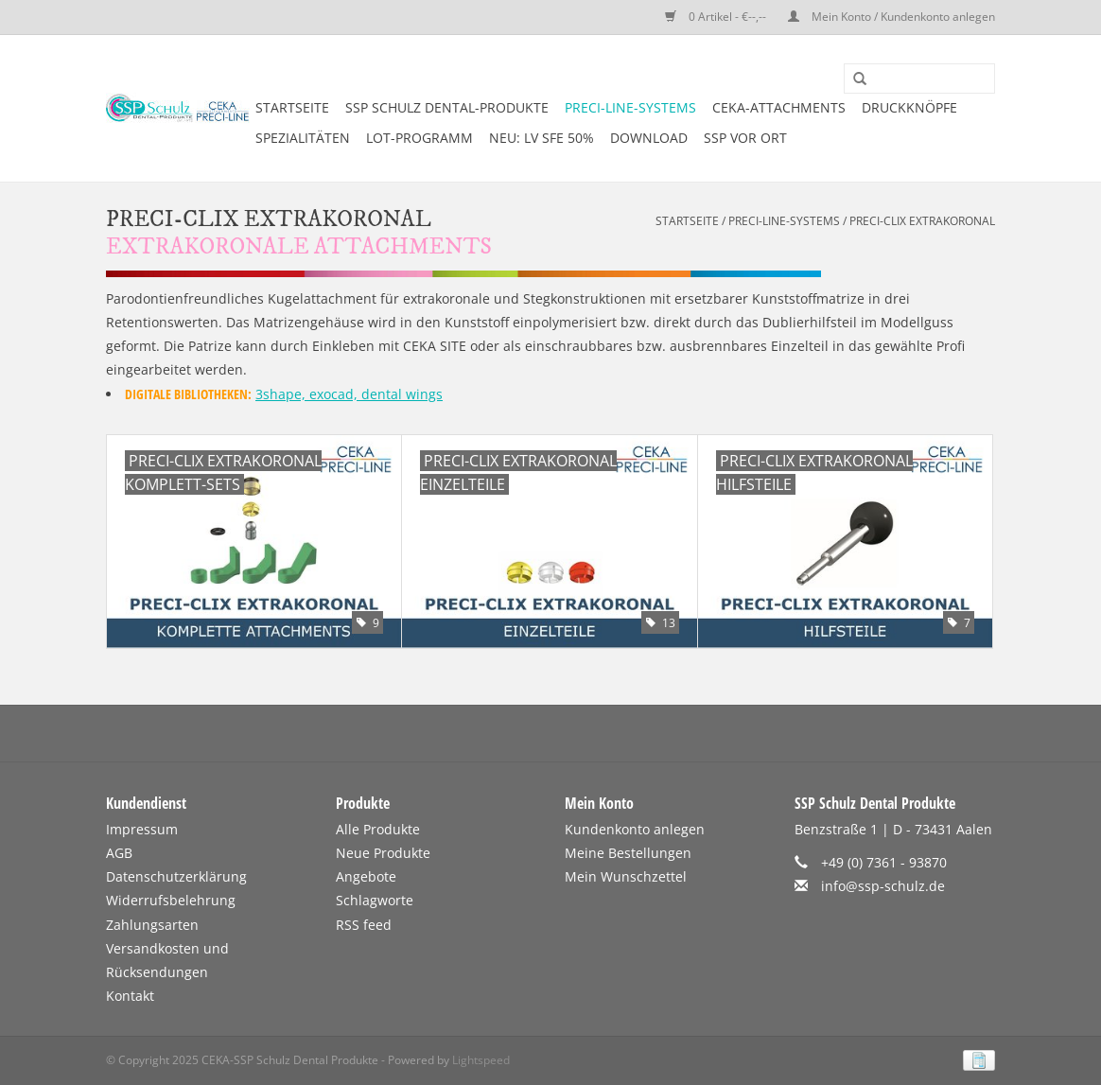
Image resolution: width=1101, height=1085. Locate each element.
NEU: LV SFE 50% (541, 138)
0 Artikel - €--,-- (717, 17)
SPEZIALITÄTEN (302, 138)
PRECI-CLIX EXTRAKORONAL (922, 221)
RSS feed (364, 925)
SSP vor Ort (745, 138)
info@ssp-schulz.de (883, 886)
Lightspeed (481, 1060)
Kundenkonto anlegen (635, 829)
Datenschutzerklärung (176, 876)
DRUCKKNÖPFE (909, 107)
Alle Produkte (378, 829)
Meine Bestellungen (628, 853)
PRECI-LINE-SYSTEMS (630, 107)
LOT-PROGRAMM (419, 138)
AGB (119, 853)
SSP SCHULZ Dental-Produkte (447, 107)
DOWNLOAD (649, 138)
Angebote (366, 876)
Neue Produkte (383, 853)
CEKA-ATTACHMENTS (779, 107)
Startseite (292, 107)
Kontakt (130, 996)
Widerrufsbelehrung (171, 900)
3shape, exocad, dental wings (349, 394)
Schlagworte (374, 900)
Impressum (142, 829)
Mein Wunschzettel (626, 876)
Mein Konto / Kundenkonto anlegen (891, 17)
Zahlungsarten (152, 925)
